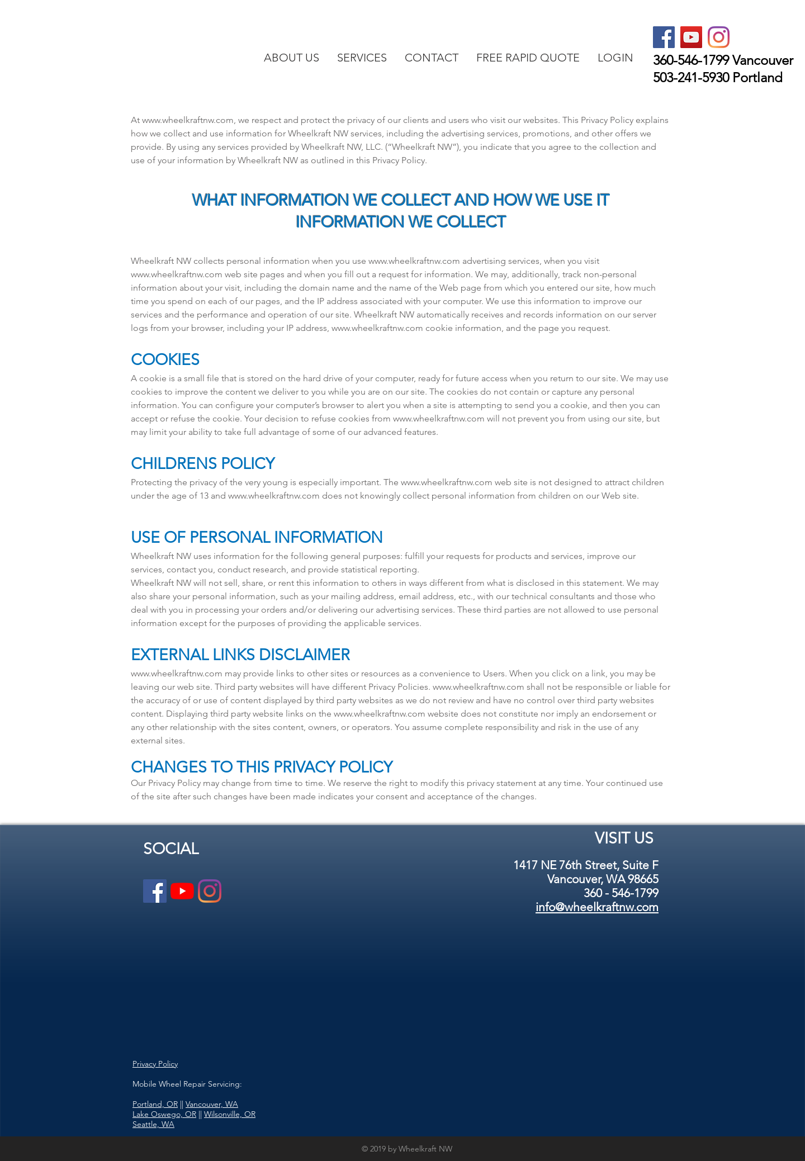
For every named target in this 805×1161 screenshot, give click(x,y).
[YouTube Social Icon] (691, 37)
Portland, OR (155, 1104)
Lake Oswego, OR (164, 1114)
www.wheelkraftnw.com (188, 120)
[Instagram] (719, 37)
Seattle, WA (153, 1124)
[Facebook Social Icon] (664, 37)
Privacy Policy (155, 1064)
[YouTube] (182, 891)
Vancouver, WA (212, 1104)
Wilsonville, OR (229, 1114)
